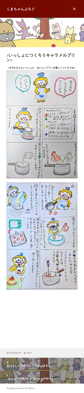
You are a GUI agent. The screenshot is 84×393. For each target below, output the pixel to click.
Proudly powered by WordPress (20, 388)
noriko (29, 353)
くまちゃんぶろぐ (20, 8)
